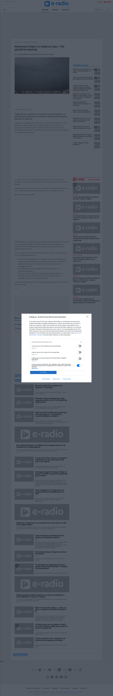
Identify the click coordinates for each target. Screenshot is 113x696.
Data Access (56, 379)
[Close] (88, 317)
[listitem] (56, 342)
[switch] (79, 346)
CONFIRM (43, 372)
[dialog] (56, 348)
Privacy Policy (67, 379)
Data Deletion (46, 379)
